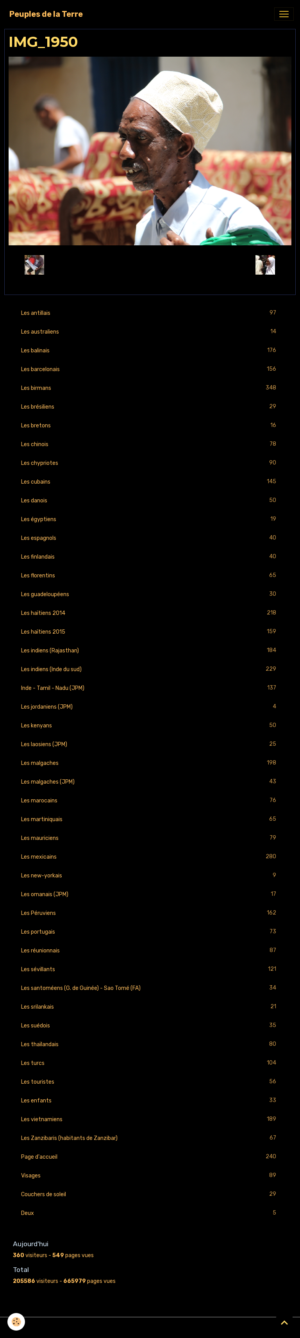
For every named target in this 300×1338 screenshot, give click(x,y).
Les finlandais (150, 556)
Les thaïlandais (150, 1044)
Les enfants (150, 1100)
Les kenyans (150, 725)
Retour (150, 264)
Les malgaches (150, 763)
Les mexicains (150, 856)
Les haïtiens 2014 (150, 613)
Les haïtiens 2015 (150, 631)
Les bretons (150, 425)
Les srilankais (150, 1006)
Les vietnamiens (150, 1119)
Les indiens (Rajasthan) (150, 650)
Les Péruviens (150, 913)
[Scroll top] (284, 1322)
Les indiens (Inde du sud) (150, 669)
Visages (150, 1175)
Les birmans (150, 388)
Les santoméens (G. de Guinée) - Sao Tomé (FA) (150, 988)
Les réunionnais (150, 950)
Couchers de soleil (150, 1194)
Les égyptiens (150, 519)
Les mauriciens (150, 838)
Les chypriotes (150, 463)
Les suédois (150, 1025)
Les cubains (150, 481)
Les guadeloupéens (150, 594)
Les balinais (150, 350)
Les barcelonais (150, 369)
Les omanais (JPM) (150, 894)
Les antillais (150, 313)
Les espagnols (150, 538)
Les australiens (150, 331)
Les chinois (150, 444)
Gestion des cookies (150, 1327)
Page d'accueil (150, 1156)
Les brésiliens (150, 406)
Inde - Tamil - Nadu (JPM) (150, 688)
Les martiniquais (150, 819)
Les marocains (150, 800)
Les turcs (150, 1063)
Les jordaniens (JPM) (150, 706)
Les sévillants (150, 969)
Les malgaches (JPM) (150, 781)
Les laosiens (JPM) (150, 744)
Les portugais (150, 931)
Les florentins (150, 575)
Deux (150, 1213)
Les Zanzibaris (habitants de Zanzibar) (150, 1138)
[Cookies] (16, 1322)
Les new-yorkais (150, 875)
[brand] (46, 14)
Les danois (150, 500)
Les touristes (150, 1081)
